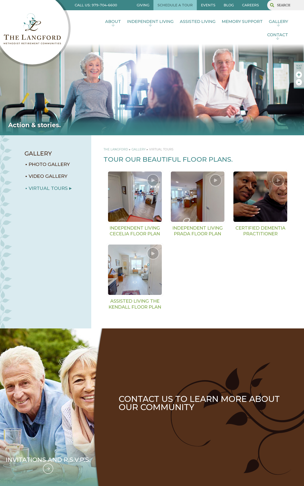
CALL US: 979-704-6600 (96, 5)
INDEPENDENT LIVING (150, 21)
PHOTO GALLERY (49, 164)
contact (277, 34)
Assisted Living (198, 21)
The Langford (116, 149)
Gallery (278, 21)
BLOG (229, 5)
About (113, 21)
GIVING (143, 5)
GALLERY (38, 153)
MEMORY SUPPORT (242, 21)
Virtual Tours (48, 188)
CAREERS (250, 5)
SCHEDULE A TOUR (175, 5)
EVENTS (208, 5)
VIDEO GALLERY (48, 176)
